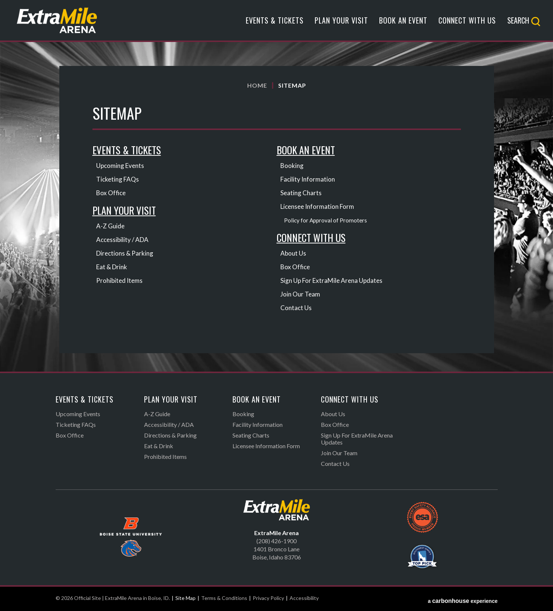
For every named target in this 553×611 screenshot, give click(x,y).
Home (257, 85)
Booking (292, 166)
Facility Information (308, 180)
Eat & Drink (112, 268)
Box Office (111, 193)
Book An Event (403, 23)
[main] (276, 219)
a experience (462, 599)
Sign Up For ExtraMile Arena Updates (333, 282)
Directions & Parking (126, 254)
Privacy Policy (268, 599)
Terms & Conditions (224, 599)
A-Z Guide (111, 227)
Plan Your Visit (341, 23)
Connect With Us (467, 23)
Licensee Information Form (319, 207)
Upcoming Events (121, 166)
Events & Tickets (275, 23)
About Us (293, 254)
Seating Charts (301, 193)
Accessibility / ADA (123, 241)
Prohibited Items (120, 282)
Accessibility (304, 599)
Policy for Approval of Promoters (326, 220)
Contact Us (296, 309)
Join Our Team (301, 295)
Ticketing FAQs (118, 180)
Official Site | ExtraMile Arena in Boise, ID (65, 23)
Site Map (185, 599)
